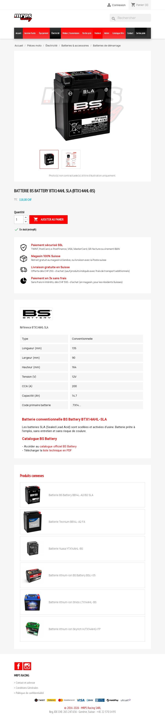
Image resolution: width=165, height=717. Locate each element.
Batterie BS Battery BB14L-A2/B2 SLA (71, 495)
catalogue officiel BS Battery (58, 446)
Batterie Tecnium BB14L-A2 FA (67, 522)
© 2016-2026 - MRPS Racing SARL (82, 708)
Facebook (18, 666)
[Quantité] (19, 219)
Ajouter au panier (48, 219)
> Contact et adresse (24, 682)
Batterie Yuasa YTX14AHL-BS (66, 548)
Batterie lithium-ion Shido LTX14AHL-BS (72, 602)
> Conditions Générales (26, 688)
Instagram (27, 666)
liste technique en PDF (57, 450)
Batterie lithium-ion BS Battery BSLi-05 (72, 575)
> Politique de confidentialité (29, 693)
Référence (25, 327)
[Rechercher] (130, 18)
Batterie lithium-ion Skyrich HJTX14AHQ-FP (75, 629)
